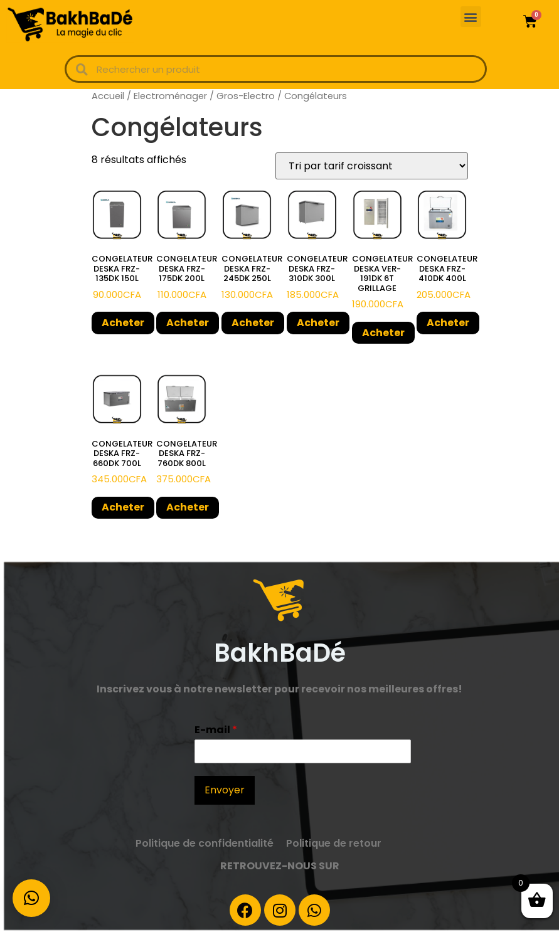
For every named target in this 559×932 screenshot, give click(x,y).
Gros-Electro (245, 96)
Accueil (108, 96)
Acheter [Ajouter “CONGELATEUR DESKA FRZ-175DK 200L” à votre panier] (187, 322)
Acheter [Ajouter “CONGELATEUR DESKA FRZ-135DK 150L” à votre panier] (123, 322)
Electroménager (170, 96)
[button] (471, 16)
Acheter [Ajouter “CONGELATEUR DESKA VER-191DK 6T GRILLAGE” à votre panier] (383, 333)
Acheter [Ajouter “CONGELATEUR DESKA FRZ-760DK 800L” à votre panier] (187, 507)
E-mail (215, 730)
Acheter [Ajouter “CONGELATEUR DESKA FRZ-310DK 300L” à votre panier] (318, 322)
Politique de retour (333, 843)
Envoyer (225, 790)
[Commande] (371, 165)
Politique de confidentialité (205, 843)
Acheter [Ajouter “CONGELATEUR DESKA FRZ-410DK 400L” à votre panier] (448, 322)
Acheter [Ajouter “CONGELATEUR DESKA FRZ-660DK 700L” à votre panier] (123, 507)
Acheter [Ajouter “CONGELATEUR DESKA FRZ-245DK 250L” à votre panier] (253, 322)
